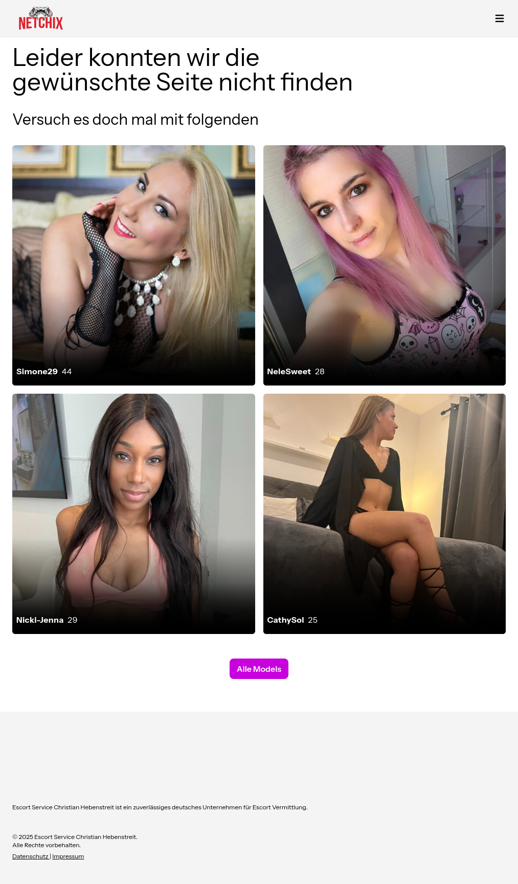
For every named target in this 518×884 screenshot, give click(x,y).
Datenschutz (31, 856)
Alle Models (259, 669)
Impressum (68, 856)
